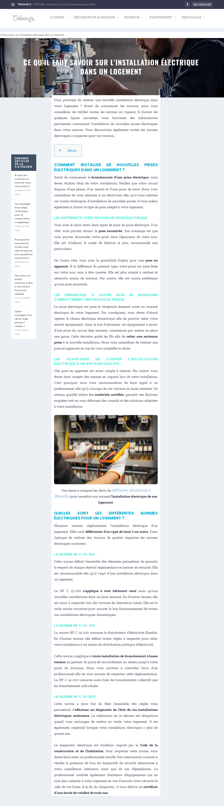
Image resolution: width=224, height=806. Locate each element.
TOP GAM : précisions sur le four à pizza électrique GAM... (64, 4)
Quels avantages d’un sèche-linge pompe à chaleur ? (23, 315)
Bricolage (192, 20)
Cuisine (57, 20)
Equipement (160, 20)
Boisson (132, 20)
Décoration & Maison (94, 20)
